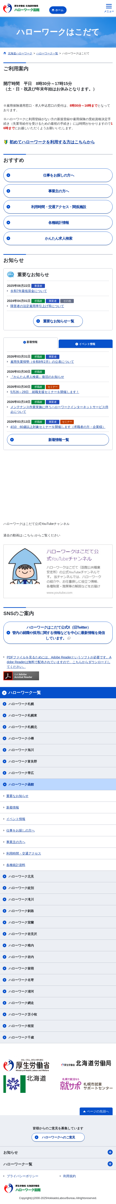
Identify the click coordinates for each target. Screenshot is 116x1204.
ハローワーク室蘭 (21, 922)
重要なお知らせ (17, 796)
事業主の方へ (15, 842)
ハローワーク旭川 (21, 750)
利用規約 (69, 1176)
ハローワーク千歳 (21, 1037)
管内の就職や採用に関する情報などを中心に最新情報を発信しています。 (58, 632)
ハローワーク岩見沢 (23, 934)
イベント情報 (15, 819)
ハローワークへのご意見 (58, 1137)
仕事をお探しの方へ (20, 830)
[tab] (30, 343)
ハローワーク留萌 (21, 968)
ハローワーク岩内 (21, 957)
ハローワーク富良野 (23, 761)
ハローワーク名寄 (21, 980)
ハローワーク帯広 (21, 773)
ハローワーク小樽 (21, 738)
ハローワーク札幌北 (23, 727)
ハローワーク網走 (21, 1003)
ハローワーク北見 (21, 876)
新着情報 (12, 807)
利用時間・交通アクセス (23, 853)
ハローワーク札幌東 (23, 715)
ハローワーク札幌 (21, 704)
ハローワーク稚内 (21, 945)
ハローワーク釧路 (21, 911)
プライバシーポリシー (22, 1176)
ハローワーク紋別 (21, 888)
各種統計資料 (15, 865)
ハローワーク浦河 (21, 991)
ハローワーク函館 (21, 784)
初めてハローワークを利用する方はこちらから (52, 142)
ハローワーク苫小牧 (23, 1014)
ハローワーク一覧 (58, 1163)
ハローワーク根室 (21, 1026)
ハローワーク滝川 (21, 899)
